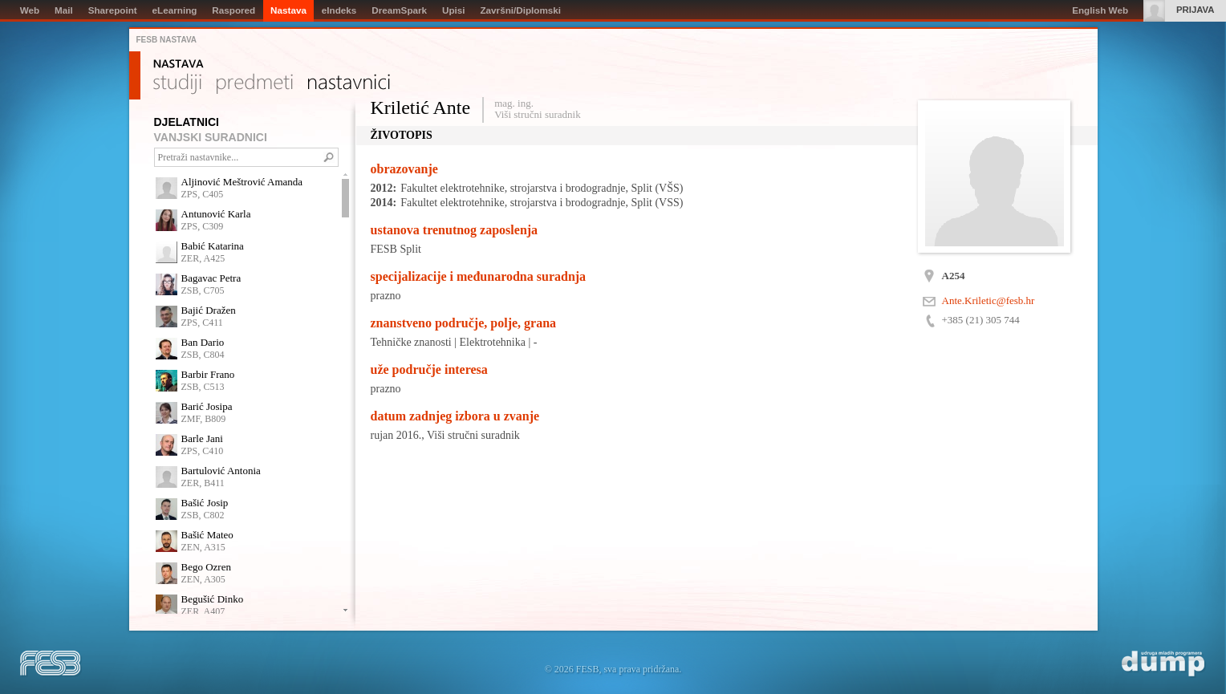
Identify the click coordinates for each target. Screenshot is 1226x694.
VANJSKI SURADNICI (210, 137)
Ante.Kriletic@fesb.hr (988, 300)
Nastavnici (349, 84)
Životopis (401, 135)
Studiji (177, 84)
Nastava (178, 64)
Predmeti (255, 84)
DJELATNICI (186, 122)
